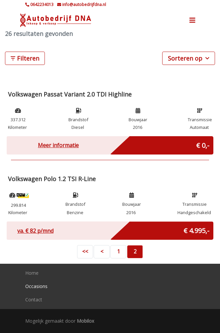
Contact (33, 299)
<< (85, 251)
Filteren (25, 58)
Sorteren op (188, 58)
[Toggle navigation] (192, 20)
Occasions (36, 286)
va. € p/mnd (35, 230)
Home (32, 273)
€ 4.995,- (196, 229)
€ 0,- (202, 144)
